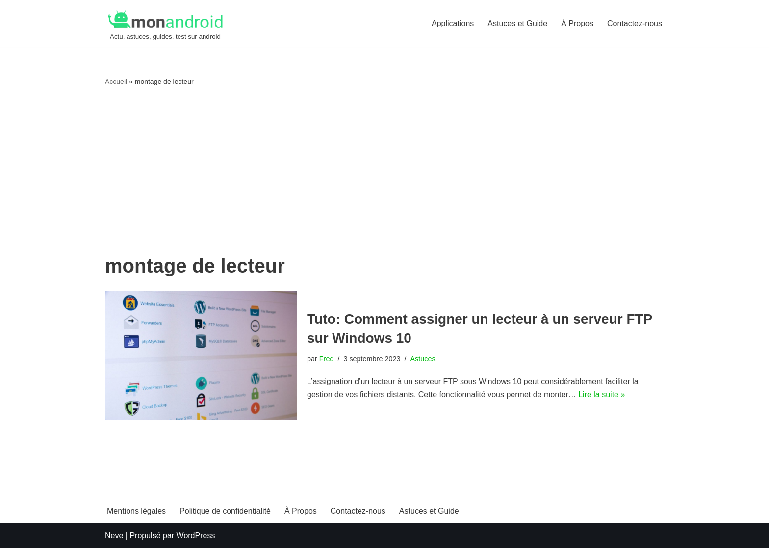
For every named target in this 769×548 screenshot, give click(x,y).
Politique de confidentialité (225, 511)
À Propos (577, 23)
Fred (326, 359)
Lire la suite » (601, 394)
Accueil (116, 81)
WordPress (196, 535)
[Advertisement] (384, 171)
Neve (114, 535)
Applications (453, 23)
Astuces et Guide (517, 23)
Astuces (422, 359)
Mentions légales (136, 511)
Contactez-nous (634, 23)
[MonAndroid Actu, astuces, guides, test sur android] (165, 24)
